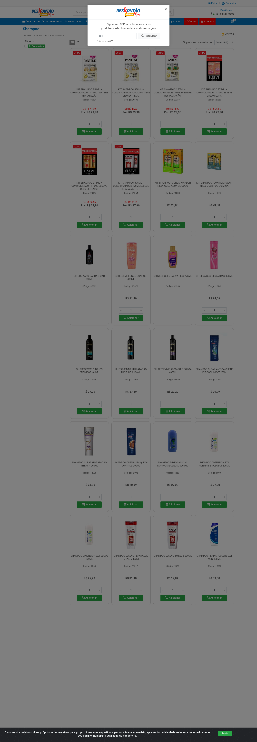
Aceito (225, 733)
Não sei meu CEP (105, 36)
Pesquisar (149, 31)
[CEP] (117, 31)
